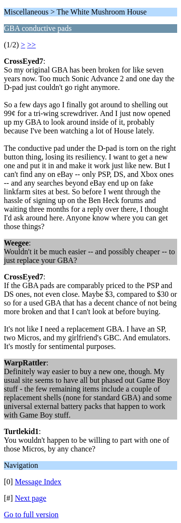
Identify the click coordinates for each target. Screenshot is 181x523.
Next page (30, 498)
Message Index (38, 482)
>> (31, 45)
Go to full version (31, 514)
